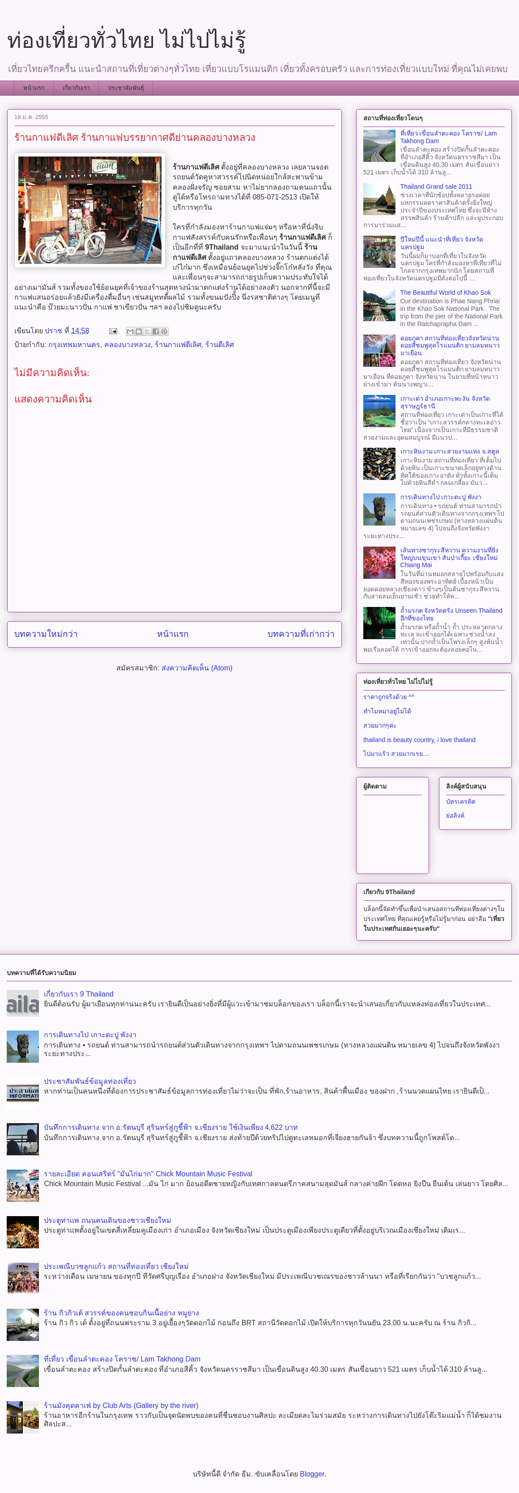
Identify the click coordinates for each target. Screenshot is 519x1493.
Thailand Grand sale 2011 (436, 186)
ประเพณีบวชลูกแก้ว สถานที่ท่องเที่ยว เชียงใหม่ (116, 1266)
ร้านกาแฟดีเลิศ (178, 344)
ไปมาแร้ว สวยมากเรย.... (396, 753)
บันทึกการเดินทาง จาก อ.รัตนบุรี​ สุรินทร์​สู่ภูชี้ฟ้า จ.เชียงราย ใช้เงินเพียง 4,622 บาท (171, 1127)
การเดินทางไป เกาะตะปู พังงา (441, 496)
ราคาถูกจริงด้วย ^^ (388, 696)
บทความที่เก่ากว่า (301, 634)
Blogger (312, 1474)
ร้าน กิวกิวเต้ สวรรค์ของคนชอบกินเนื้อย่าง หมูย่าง (121, 1313)
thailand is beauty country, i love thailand (419, 739)
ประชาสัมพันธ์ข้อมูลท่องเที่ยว (90, 1081)
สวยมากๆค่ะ (380, 725)
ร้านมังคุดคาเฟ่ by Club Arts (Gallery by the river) (121, 1405)
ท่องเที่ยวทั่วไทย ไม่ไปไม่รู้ (126, 40)
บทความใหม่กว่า (46, 634)
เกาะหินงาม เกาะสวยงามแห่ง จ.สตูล (450, 451)
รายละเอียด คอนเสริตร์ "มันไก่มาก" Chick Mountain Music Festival (148, 1174)
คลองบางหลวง (127, 344)
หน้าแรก (34, 88)
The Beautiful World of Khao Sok (445, 292)
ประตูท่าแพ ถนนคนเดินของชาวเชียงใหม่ (107, 1220)
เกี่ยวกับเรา (76, 88)
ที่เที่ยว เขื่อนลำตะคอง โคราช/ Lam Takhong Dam (122, 1359)
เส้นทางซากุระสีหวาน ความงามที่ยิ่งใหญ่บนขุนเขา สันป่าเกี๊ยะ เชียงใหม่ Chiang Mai (449, 558)
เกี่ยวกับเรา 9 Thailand (78, 994)
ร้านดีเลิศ (219, 344)
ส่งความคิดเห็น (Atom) (197, 668)
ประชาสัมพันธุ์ (126, 88)
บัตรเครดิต (461, 801)
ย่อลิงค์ (455, 815)
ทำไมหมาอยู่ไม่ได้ (387, 711)
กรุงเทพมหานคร (74, 344)
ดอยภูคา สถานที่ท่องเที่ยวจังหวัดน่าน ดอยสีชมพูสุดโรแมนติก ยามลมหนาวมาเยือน (450, 346)
